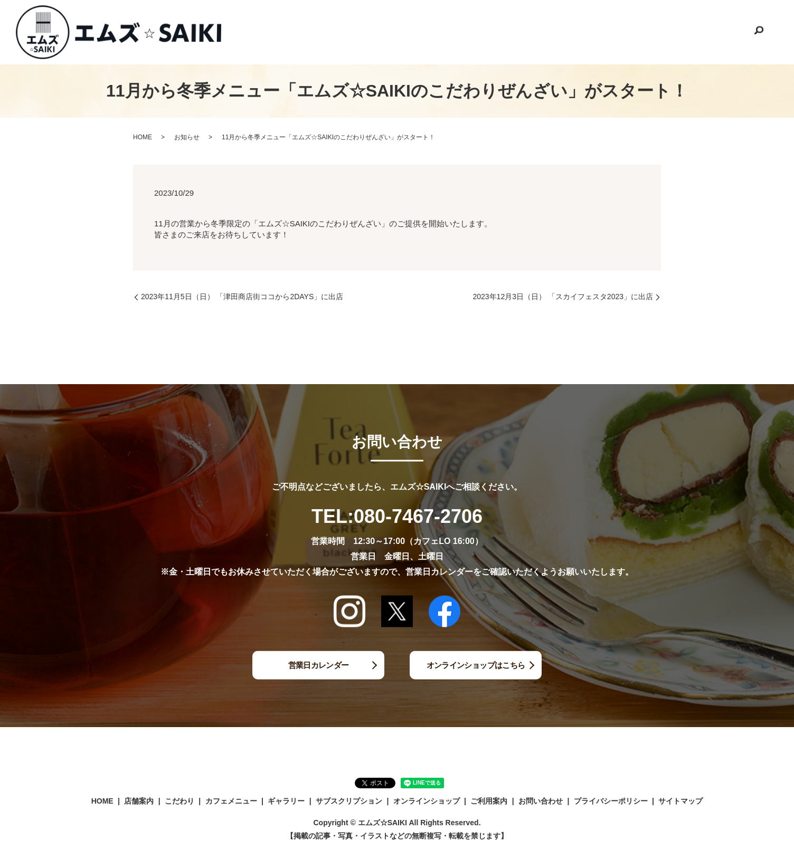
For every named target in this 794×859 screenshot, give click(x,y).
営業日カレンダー (318, 664)
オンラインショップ (599, 31)
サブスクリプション (518, 31)
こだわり (337, 31)
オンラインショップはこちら (475, 664)
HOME (252, 31)
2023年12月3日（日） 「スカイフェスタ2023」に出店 (562, 296)
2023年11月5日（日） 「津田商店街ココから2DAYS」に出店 (242, 296)
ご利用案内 (665, 31)
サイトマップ (680, 801)
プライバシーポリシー (611, 801)
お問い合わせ (721, 31)
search (759, 32)
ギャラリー (451, 31)
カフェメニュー (392, 31)
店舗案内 (292, 31)
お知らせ (187, 137)
